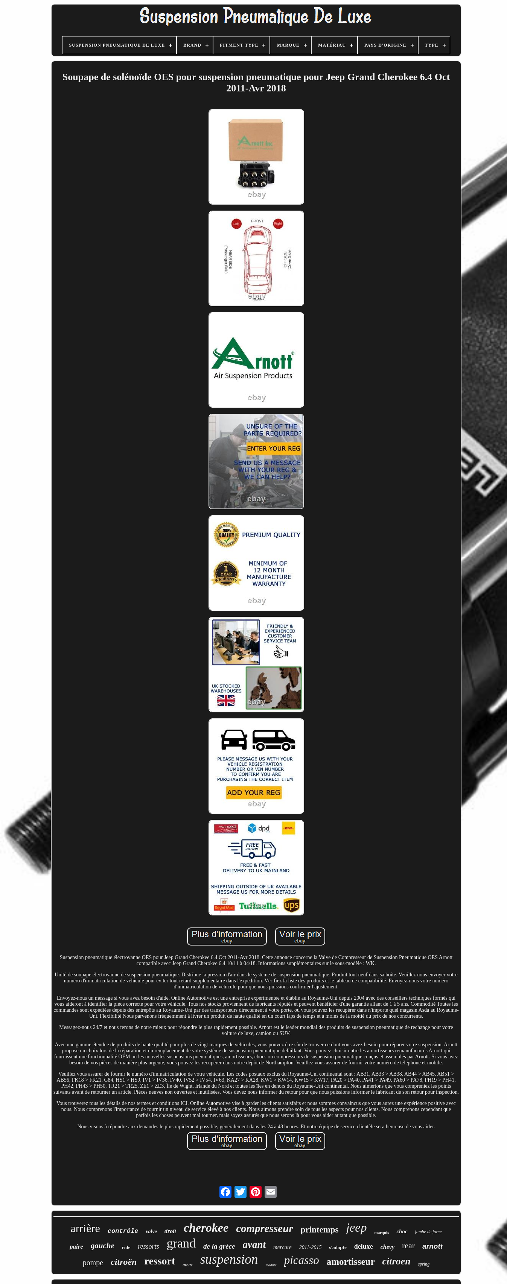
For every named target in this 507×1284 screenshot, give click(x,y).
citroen (396, 1261)
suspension (229, 1259)
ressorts (148, 1246)
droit (170, 1231)
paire (76, 1246)
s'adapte (337, 1247)
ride (126, 1247)
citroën (124, 1262)
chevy (387, 1247)
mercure (282, 1247)
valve (151, 1231)
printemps (320, 1229)
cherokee (206, 1227)
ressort (159, 1261)
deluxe (363, 1246)
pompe (93, 1262)
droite (187, 1265)
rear (408, 1245)
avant (254, 1244)
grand (181, 1243)
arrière (85, 1228)
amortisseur (351, 1262)
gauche (102, 1245)
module (270, 1265)
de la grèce (219, 1246)
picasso (301, 1260)
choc (401, 1231)
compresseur (264, 1228)
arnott (432, 1246)
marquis (382, 1232)
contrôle (123, 1231)
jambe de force (428, 1231)
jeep (356, 1227)
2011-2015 (310, 1247)
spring (424, 1264)
